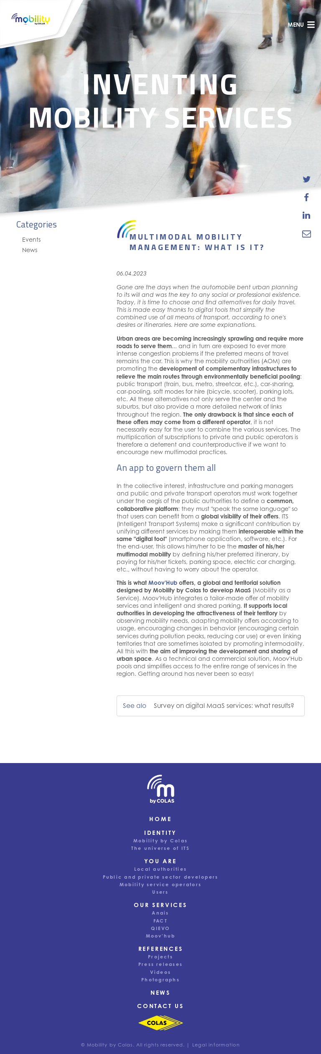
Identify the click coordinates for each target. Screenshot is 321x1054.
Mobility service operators (160, 884)
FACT (160, 921)
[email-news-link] (307, 233)
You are (160, 860)
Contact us (160, 1005)
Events (31, 239)
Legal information (216, 1045)
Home (160, 818)
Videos (160, 972)
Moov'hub (161, 936)
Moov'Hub (162, 582)
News (29, 249)
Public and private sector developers (161, 877)
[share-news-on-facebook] (307, 197)
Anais (160, 913)
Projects (160, 957)
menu (301, 24)
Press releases (160, 964)
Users (160, 892)
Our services (160, 904)
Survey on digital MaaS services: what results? (224, 706)
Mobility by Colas (160, 841)
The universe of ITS (160, 848)
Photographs (160, 980)
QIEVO (160, 928)
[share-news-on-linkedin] (307, 215)
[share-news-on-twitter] (307, 179)
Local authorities (160, 869)
